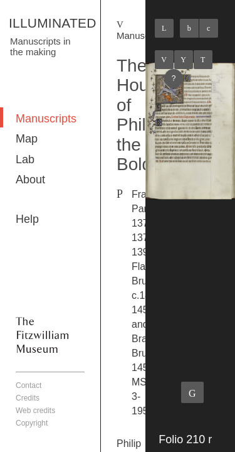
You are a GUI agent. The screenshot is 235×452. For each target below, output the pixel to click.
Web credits (35, 410)
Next (203, 59)
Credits (27, 398)
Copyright (32, 423)
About (30, 179)
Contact (28, 385)
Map (27, 138)
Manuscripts (46, 118)
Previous (164, 59)
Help (27, 219)
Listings (183, 59)
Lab (25, 159)
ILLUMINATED (53, 23)
